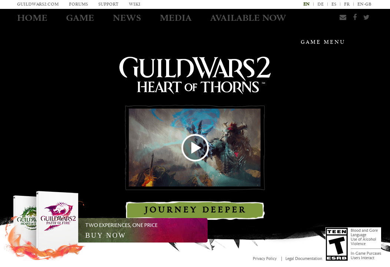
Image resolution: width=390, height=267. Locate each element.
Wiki (135, 4)
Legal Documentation (303, 259)
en (306, 4)
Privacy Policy (265, 259)
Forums (78, 4)
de (320, 4)
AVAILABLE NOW (248, 18)
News (127, 18)
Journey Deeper (195, 210)
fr (347, 4)
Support (108, 4)
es (333, 4)
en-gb (364, 4)
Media (176, 18)
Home (32, 18)
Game (80, 18)
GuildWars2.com (38, 4)
